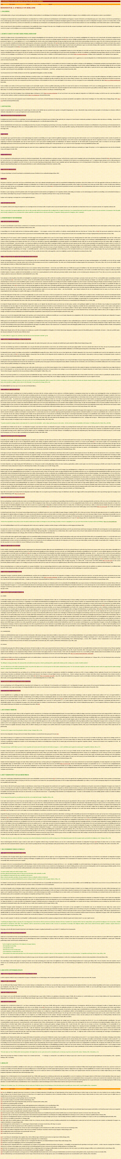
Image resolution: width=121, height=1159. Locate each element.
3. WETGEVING (6, 106)
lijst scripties (12, 4)
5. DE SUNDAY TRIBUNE (9, 710)
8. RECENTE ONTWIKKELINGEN (12, 970)
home (2, 4)
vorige (39, 4)
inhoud (27, 4)
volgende (50, 4)
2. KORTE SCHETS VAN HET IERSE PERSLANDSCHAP (18, 34)
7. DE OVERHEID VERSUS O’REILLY (13, 849)
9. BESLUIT (4, 1063)
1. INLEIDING (5, 11)
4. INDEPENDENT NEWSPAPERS (11, 218)
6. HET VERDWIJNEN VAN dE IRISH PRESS (15, 775)
